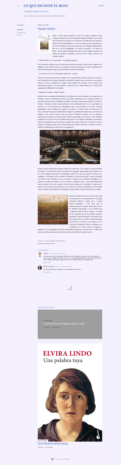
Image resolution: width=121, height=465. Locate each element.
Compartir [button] (20, 25)
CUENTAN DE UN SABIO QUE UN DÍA (64, 323)
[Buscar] (101, 5)
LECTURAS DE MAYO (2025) (53, 443)
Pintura (19, 35)
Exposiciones (21, 32)
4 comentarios (55, 327)
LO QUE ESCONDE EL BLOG (46, 5)
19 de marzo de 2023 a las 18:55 (63, 266)
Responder (47, 262)
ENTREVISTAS (56, 16)
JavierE (45, 253)
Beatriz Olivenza (48, 266)
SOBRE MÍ (31, 16)
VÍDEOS (63, 16)
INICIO (25, 16)
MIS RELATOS (47, 16)
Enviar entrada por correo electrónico (55, 241)
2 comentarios (49, 447)
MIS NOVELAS (39, 16)
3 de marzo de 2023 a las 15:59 (57, 253)
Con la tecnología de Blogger (60, 459)
